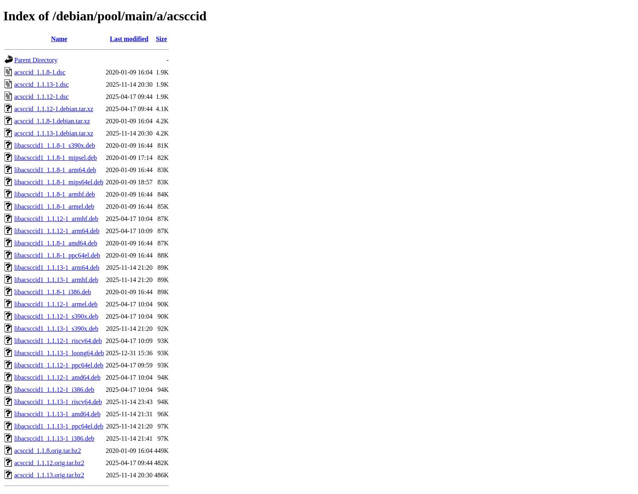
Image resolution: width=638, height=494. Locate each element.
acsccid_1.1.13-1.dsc (41, 84)
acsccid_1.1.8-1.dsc (40, 72)
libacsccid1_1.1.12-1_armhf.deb (56, 218)
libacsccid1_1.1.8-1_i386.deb (52, 292)
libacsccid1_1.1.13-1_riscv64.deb (58, 401)
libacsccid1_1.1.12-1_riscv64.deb (58, 340)
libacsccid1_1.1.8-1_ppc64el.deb (57, 255)
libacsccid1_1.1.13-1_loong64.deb (59, 353)
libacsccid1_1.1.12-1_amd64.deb (57, 377)
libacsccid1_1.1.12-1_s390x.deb (56, 316)
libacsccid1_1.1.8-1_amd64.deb (55, 243)
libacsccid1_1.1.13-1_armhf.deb (56, 279)
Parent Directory (35, 60)
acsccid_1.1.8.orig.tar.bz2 (47, 450)
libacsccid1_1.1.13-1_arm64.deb (56, 267)
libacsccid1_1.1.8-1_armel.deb (54, 206)
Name (59, 38)
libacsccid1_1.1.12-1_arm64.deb (56, 230)
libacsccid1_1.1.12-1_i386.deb (54, 389)
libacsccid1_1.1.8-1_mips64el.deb (58, 182)
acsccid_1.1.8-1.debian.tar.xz (52, 121)
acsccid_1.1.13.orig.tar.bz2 (49, 475)
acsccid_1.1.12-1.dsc (41, 96)
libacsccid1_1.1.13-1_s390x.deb (56, 328)
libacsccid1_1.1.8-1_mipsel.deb (55, 157)
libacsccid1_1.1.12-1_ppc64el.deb (58, 365)
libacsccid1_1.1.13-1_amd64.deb (57, 414)
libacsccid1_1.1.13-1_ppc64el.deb (58, 426)
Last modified (129, 38)
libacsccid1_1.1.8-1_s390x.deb (54, 145)
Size (161, 38)
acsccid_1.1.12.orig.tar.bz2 (49, 462)
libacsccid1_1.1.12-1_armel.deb (56, 304)
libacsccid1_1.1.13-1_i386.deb (54, 438)
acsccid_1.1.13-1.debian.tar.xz (53, 133)
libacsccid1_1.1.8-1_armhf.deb (54, 194)
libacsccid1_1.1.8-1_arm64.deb (55, 169)
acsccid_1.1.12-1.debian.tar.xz (53, 108)
